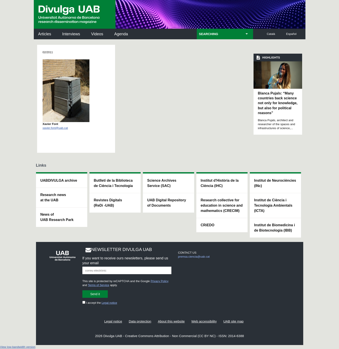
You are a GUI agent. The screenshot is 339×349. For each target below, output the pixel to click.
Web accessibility (204, 321)
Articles (44, 34)
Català (271, 34)
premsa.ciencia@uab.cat (194, 256)
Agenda (121, 34)
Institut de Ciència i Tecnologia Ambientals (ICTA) (273, 205)
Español (291, 34)
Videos (97, 34)
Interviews (71, 34)
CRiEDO (207, 225)
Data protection (140, 321)
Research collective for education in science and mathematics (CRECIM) (222, 205)
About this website (171, 321)
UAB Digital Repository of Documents (166, 202)
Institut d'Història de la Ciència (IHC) (220, 183)
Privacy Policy (160, 281)
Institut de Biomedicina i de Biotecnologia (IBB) (274, 227)
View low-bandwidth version (17, 347)
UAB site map (233, 321)
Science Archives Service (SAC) (161, 183)
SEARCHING (208, 34)
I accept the (99, 302)
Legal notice (109, 302)
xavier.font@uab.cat (55, 128)
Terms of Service (98, 285)
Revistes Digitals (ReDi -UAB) (108, 202)
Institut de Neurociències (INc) (275, 183)
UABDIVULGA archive (58, 180)
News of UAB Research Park (57, 217)
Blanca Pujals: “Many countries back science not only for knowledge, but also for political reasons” (278, 103)
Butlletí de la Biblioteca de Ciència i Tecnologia (113, 183)
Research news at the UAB (53, 197)
